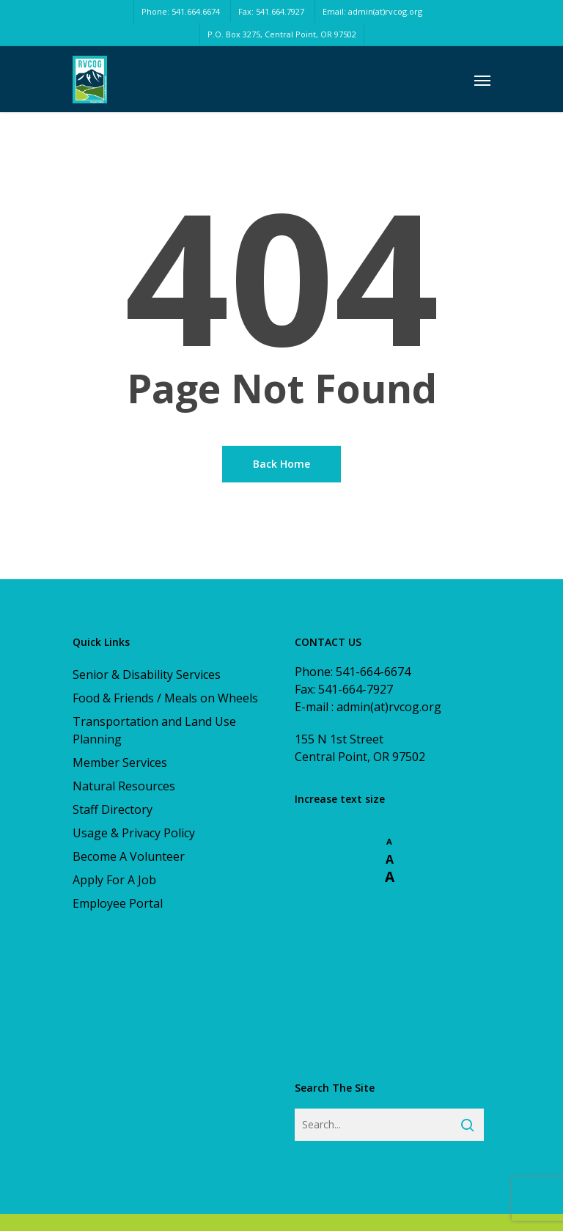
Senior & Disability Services (147, 674)
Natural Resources (124, 786)
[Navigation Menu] (482, 80)
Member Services (120, 762)
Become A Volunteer (129, 856)
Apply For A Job (114, 880)
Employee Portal (118, 903)
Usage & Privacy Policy (134, 833)
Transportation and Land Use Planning (154, 730)
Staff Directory (112, 809)
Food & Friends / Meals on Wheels (165, 698)
